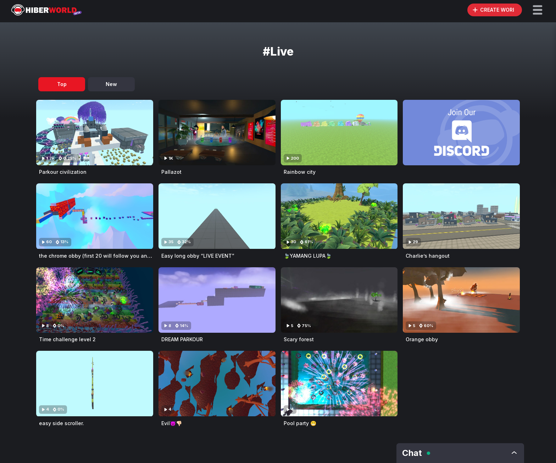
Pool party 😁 (300, 423)
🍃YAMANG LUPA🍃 (308, 256)
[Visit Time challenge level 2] (94, 300)
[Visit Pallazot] (217, 132)
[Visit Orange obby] (461, 300)
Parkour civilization (63, 172)
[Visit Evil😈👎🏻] (217, 383)
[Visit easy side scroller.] (94, 383)
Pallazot (171, 172)
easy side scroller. (61, 423)
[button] (537, 10)
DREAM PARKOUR (182, 339)
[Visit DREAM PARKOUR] (217, 300)
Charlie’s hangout (428, 256)
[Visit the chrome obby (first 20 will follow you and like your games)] (94, 216)
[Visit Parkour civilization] (94, 132)
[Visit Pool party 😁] (339, 383)
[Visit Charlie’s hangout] (461, 216)
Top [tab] (62, 84)
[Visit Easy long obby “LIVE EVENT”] (217, 216)
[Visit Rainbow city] (339, 132)
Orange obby (422, 339)
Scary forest (299, 339)
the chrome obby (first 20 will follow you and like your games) (116, 256)
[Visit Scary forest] (339, 300)
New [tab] (111, 84)
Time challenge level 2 (67, 339)
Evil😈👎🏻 (171, 423)
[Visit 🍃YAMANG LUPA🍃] (339, 216)
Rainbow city (300, 172)
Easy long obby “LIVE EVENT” (197, 256)
